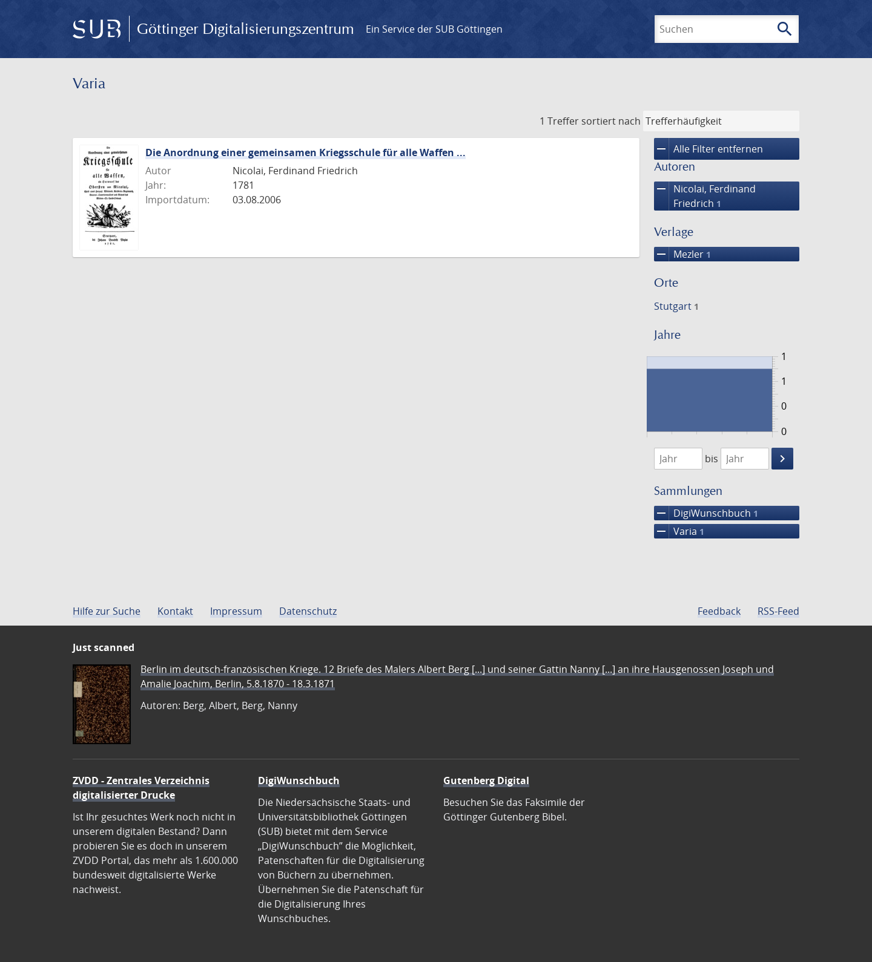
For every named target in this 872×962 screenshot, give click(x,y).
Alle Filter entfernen (708, 149)
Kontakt (175, 611)
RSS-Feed (778, 611)
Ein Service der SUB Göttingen (434, 29)
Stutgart (676, 306)
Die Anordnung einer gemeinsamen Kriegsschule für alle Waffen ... (305, 152)
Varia (679, 531)
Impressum (236, 611)
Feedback (719, 611)
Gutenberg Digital (486, 780)
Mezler (682, 254)
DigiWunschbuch (706, 513)
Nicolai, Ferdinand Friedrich (705, 196)
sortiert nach (611, 121)
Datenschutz (308, 611)
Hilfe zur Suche (106, 611)
